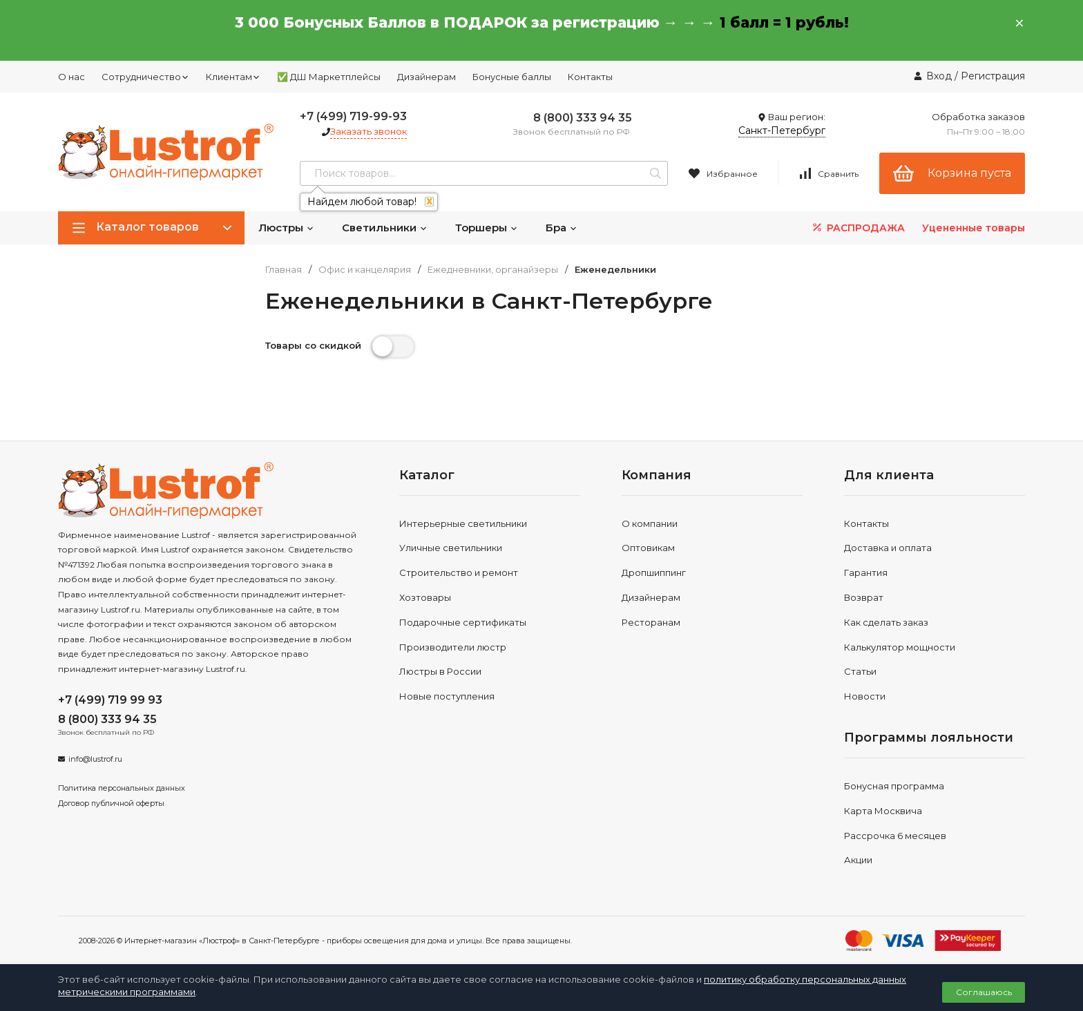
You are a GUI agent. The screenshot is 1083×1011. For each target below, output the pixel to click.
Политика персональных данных (121, 788)
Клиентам (233, 76)
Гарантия (866, 572)
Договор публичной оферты (111, 803)
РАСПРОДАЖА (857, 227)
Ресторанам (651, 622)
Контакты (590, 76)
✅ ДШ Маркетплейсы (329, 76)
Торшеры (486, 227)
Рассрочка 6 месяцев (895, 835)
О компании (650, 523)
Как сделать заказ (886, 622)
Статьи (860, 671)
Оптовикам (648, 547)
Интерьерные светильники (463, 523)
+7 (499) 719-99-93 (353, 116)
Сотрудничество (145, 76)
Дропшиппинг (654, 572)
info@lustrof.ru (95, 759)
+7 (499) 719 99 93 (110, 699)
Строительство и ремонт (458, 572)
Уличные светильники (450, 547)
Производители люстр (452, 647)
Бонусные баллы (511, 76)
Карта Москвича (883, 810)
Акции (858, 859)
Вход (939, 76)
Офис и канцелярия (364, 269)
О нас (71, 76)
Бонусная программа (894, 785)
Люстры (286, 227)
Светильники (385, 227)
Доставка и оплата (888, 547)
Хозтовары (425, 597)
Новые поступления (447, 696)
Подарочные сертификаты (462, 622)
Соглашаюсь (984, 992)
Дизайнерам (426, 76)
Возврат (863, 597)
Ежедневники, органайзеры (493, 269)
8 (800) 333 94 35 (582, 117)
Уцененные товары (973, 228)
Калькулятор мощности (899, 647)
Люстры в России (440, 671)
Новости (864, 696)
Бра (561, 227)
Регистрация (993, 76)
